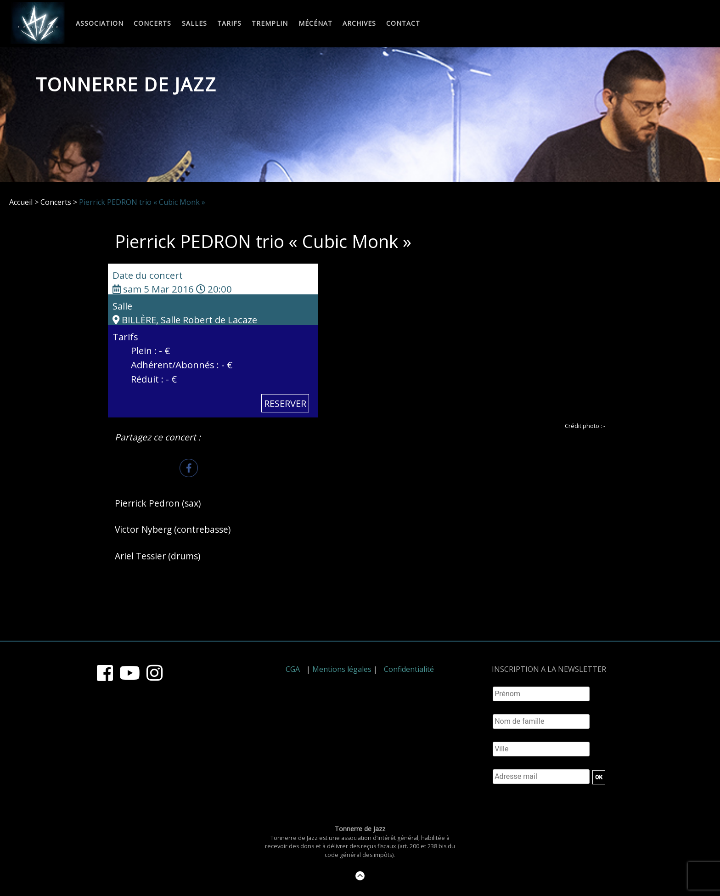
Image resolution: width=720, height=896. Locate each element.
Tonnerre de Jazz (126, 84)
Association (100, 24)
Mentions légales (341, 669)
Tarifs (229, 24)
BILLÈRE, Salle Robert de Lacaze (184, 319)
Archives (359, 24)
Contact (403, 24)
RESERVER (285, 403)
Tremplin (270, 24)
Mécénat (315, 24)
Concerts (152, 24)
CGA (293, 669)
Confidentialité (409, 669)
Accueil (21, 202)
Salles (194, 24)
